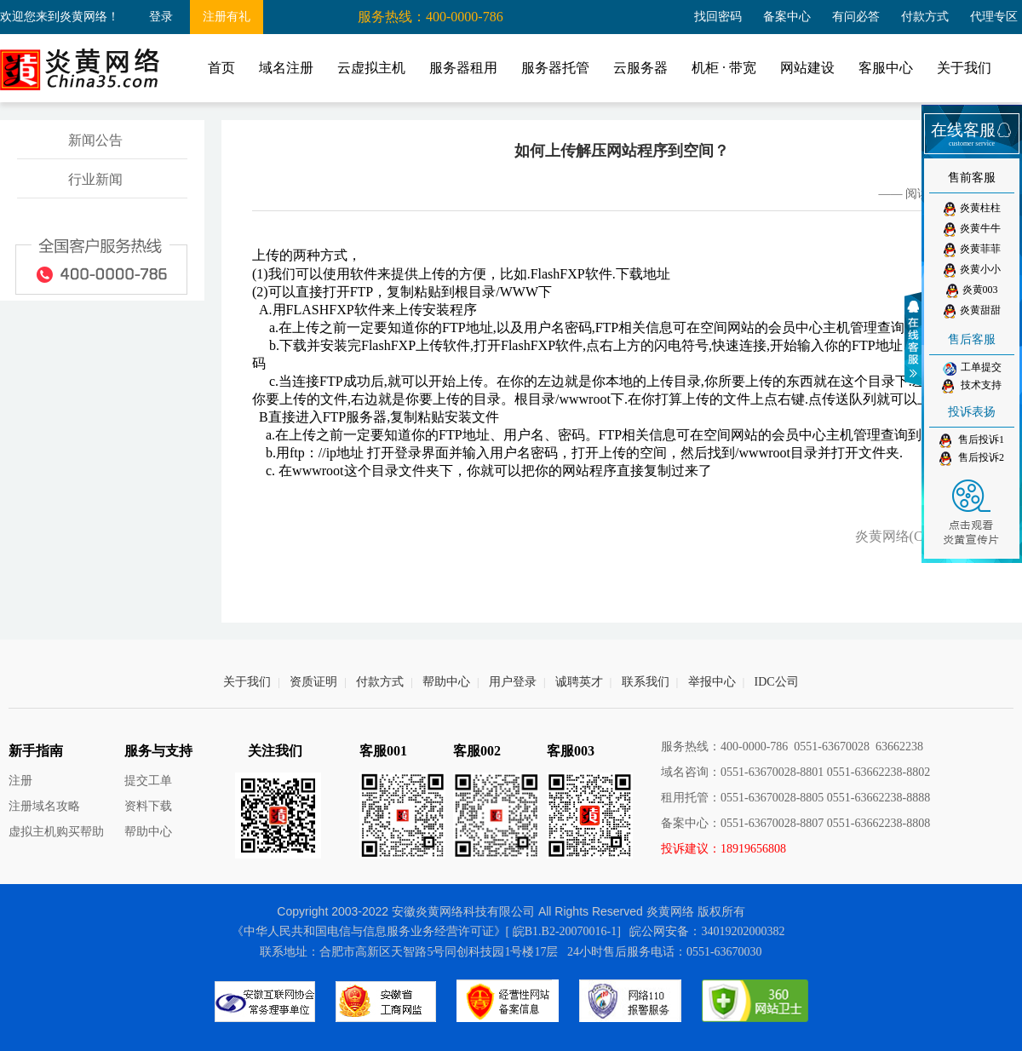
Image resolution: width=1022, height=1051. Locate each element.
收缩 (915, 339)
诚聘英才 (579, 681)
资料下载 (148, 806)
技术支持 (972, 386)
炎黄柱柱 (972, 209)
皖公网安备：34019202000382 (706, 931)
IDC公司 (777, 681)
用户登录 (513, 681)
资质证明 (313, 681)
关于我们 (247, 681)
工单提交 (972, 368)
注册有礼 (226, 16)
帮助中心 (446, 681)
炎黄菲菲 (972, 250)
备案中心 (787, 16)
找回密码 (718, 16)
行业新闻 (95, 179)
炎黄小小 (972, 270)
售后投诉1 (971, 441)
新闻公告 (95, 140)
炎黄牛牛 (972, 229)
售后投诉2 (971, 458)
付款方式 (925, 16)
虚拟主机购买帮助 (56, 831)
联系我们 (645, 681)
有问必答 (856, 16)
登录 (161, 16)
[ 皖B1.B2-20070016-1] (563, 931)
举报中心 (712, 681)
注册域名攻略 (44, 806)
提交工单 (148, 780)
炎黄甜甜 (972, 311)
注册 (20, 780)
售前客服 (972, 177)
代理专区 (994, 16)
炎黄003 (972, 291)
